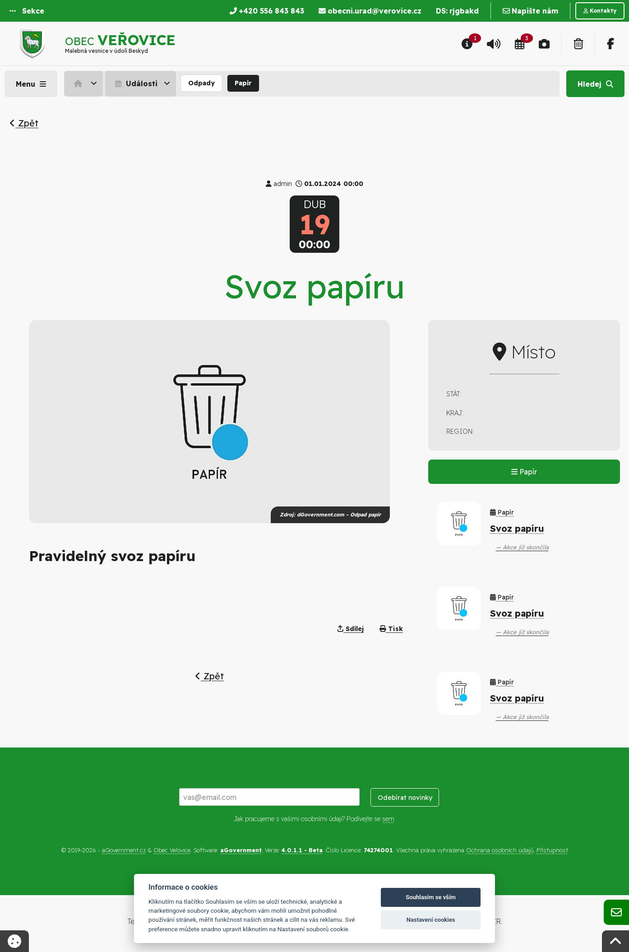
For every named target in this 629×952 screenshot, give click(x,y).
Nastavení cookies (431, 919)
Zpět (23, 123)
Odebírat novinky (405, 798)
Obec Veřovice (171, 850)
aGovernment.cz (124, 850)
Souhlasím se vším (431, 897)
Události (135, 83)
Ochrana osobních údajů (499, 850)
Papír (243, 83)
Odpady (201, 83)
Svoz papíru (517, 528)
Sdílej (351, 629)
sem (388, 819)
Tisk (391, 629)
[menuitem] (84, 83)
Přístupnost (552, 850)
